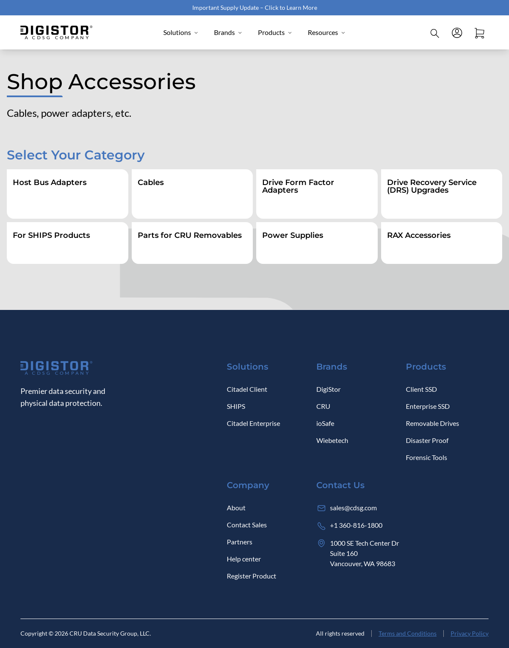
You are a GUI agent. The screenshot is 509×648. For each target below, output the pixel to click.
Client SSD (421, 389)
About (236, 507)
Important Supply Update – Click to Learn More (254, 7)
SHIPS (236, 406)
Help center (244, 559)
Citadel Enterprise (253, 423)
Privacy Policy (470, 633)
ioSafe (325, 423)
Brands (228, 32)
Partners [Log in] (239, 542)
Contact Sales (247, 525)
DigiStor (328, 389)
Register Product (251, 576)
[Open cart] (479, 32)
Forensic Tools (426, 457)
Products (275, 32)
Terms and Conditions (408, 633)
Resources (327, 32)
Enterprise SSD (428, 406)
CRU (323, 406)
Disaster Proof (427, 440)
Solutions (181, 32)
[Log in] (457, 32)
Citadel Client (247, 389)
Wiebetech (332, 440)
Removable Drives (432, 423)
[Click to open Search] (434, 32)
